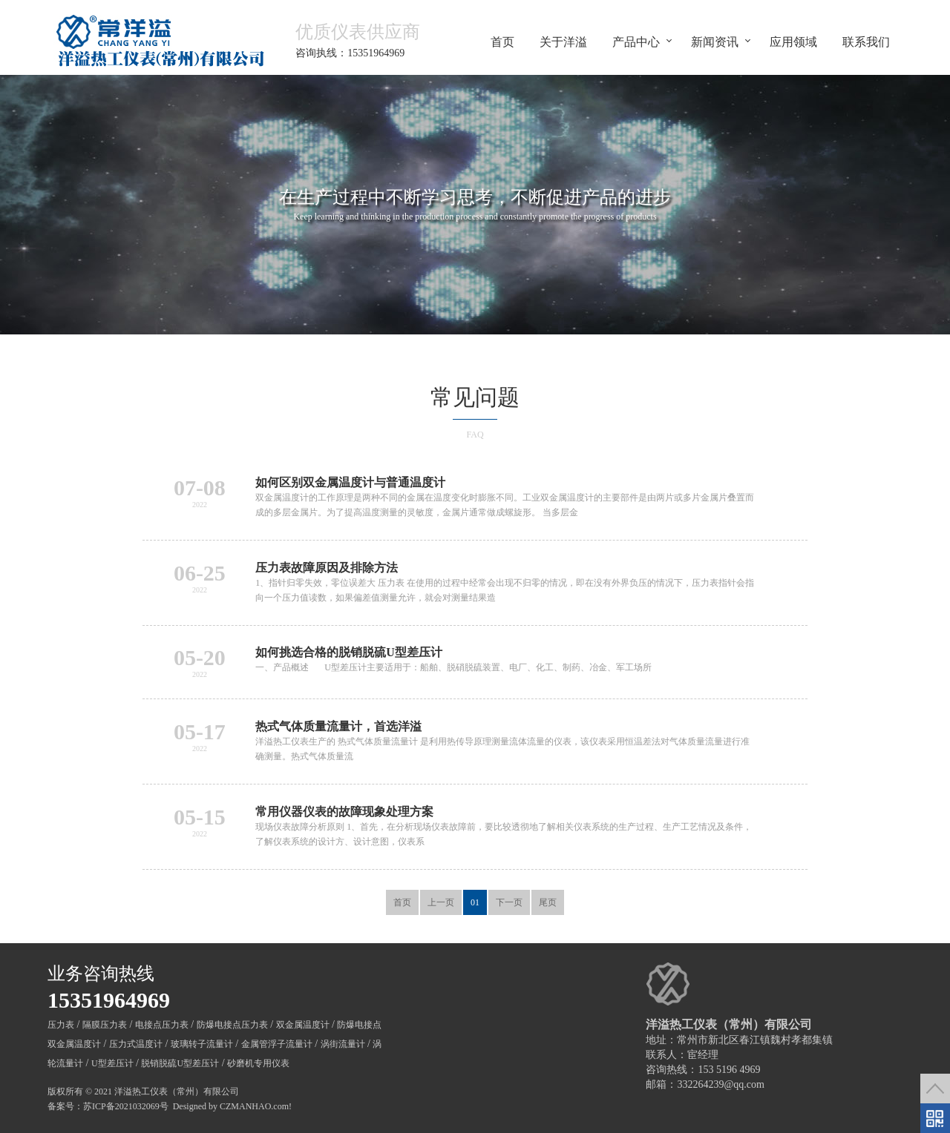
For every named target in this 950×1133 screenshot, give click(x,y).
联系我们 (866, 41)
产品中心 (636, 41)
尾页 (548, 902)
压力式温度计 (136, 1044)
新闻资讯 (714, 41)
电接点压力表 (162, 1025)
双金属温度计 (303, 1025)
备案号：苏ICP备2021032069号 (108, 1106)
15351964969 (109, 1000)
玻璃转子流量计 (202, 1044)
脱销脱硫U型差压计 (180, 1063)
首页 (502, 41)
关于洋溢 (563, 41)
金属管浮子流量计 (276, 1044)
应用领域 (793, 41)
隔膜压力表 (104, 1025)
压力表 (61, 1025)
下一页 (509, 902)
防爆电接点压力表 (232, 1025)
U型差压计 (112, 1063)
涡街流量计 (343, 1044)
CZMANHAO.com (254, 1106)
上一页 (441, 902)
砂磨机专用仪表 (258, 1063)
